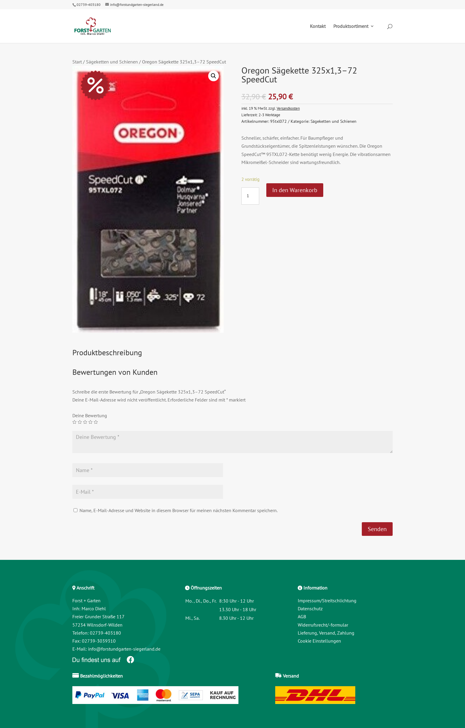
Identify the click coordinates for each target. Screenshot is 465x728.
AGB (302, 616)
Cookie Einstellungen (319, 641)
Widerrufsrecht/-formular (323, 625)
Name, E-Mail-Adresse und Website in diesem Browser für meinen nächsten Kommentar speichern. (178, 510)
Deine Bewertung (89, 415)
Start (77, 62)
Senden (377, 529)
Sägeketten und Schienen (112, 62)
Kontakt (318, 26)
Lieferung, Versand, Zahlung (326, 633)
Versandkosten (288, 108)
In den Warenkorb (294, 190)
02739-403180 (89, 4)
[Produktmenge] (250, 196)
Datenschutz (310, 608)
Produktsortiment (350, 26)
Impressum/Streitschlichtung (327, 600)
